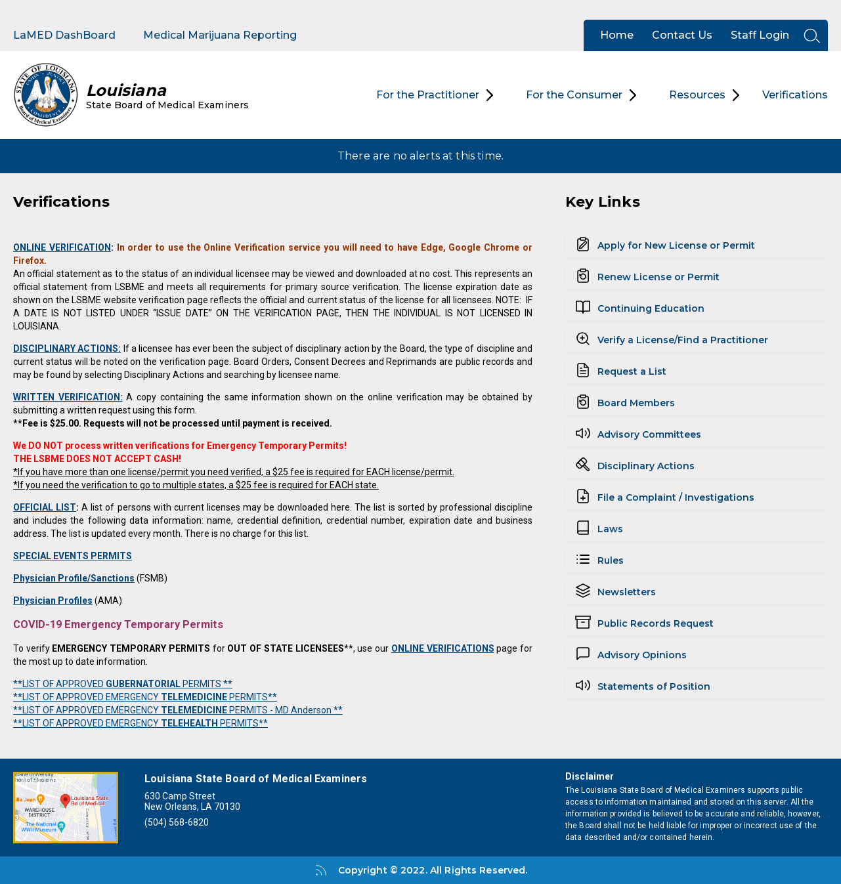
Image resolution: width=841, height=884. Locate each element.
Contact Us (682, 35)
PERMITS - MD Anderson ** (285, 710)
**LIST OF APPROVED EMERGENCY (87, 697)
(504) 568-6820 (176, 822)
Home (617, 35)
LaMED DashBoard (64, 35)
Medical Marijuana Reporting (220, 35)
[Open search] (808, 36)
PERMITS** (252, 697)
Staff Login (760, 35)
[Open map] (65, 807)
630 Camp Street (179, 796)
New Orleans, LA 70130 (192, 806)
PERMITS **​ (206, 684)
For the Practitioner (434, 95)
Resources (704, 95)
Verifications (795, 95)
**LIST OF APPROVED (59, 684)
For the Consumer (581, 95)
